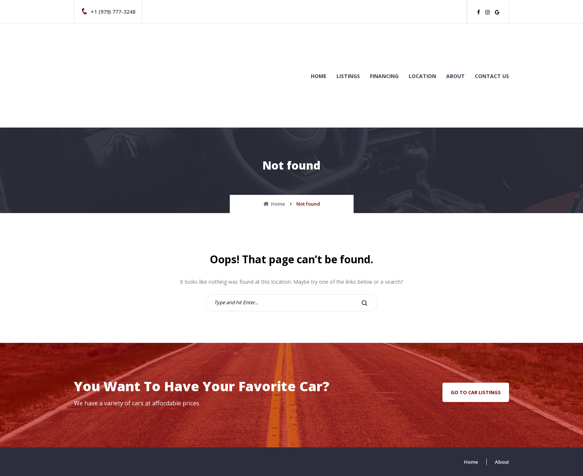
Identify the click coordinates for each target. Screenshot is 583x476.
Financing (384, 76)
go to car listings (476, 392)
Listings (348, 76)
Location (422, 76)
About (455, 76)
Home (318, 76)
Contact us (492, 76)
